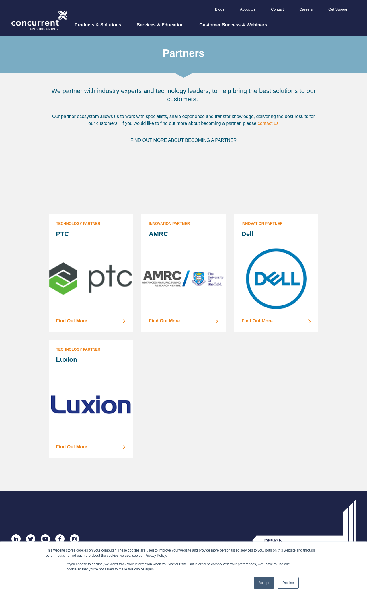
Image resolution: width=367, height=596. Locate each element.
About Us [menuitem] (247, 9)
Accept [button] (264, 583)
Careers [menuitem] (306, 9)
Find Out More (91, 321)
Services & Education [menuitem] (160, 24)
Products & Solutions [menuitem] (98, 24)
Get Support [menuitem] (338, 9)
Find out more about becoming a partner (183, 140)
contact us (268, 123)
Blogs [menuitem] (220, 9)
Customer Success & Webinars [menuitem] (233, 24)
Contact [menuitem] (277, 9)
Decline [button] (288, 583)
